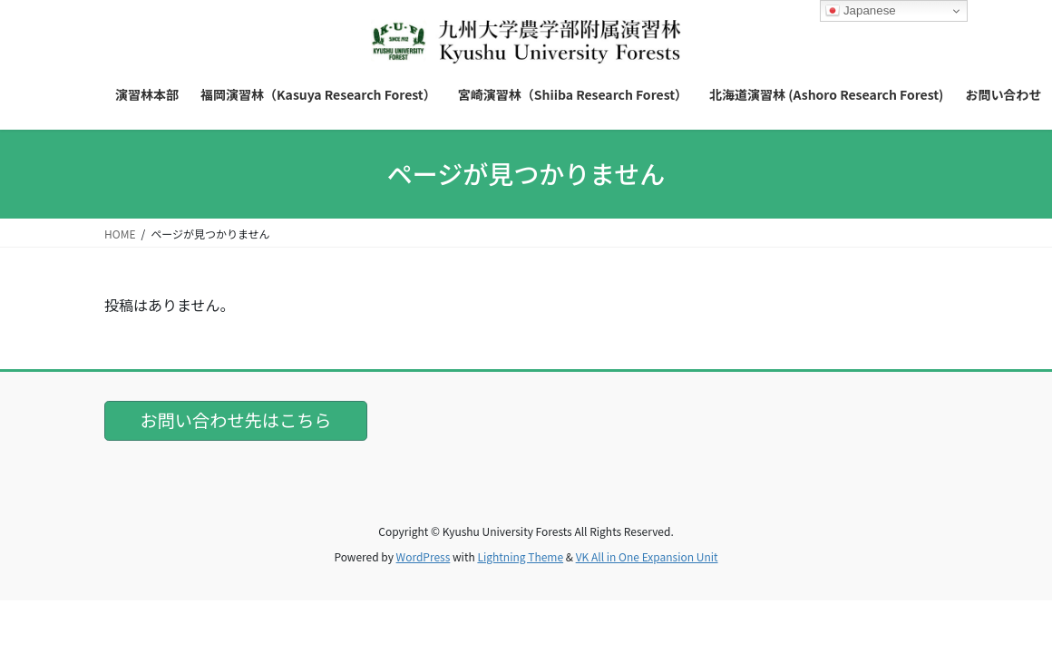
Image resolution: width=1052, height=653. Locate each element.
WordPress (423, 556)
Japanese (860, 11)
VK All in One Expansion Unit (647, 556)
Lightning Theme (520, 556)
